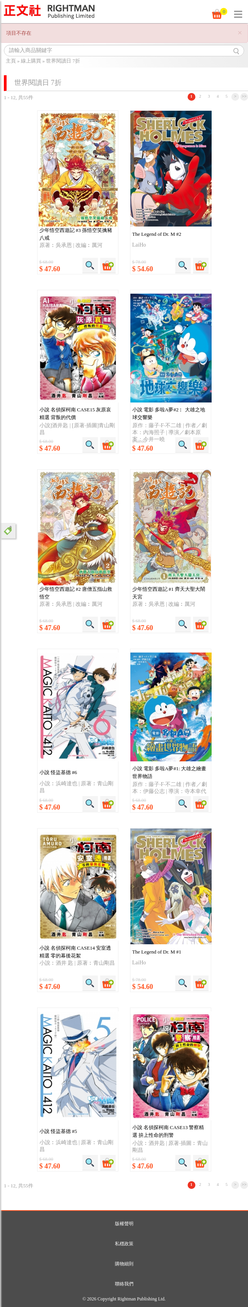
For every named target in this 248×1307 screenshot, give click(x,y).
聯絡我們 (124, 1284)
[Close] (240, 33)
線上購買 (31, 61)
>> (244, 96)
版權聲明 (124, 1223)
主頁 (11, 61)
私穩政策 (124, 1243)
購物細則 (124, 1263)
